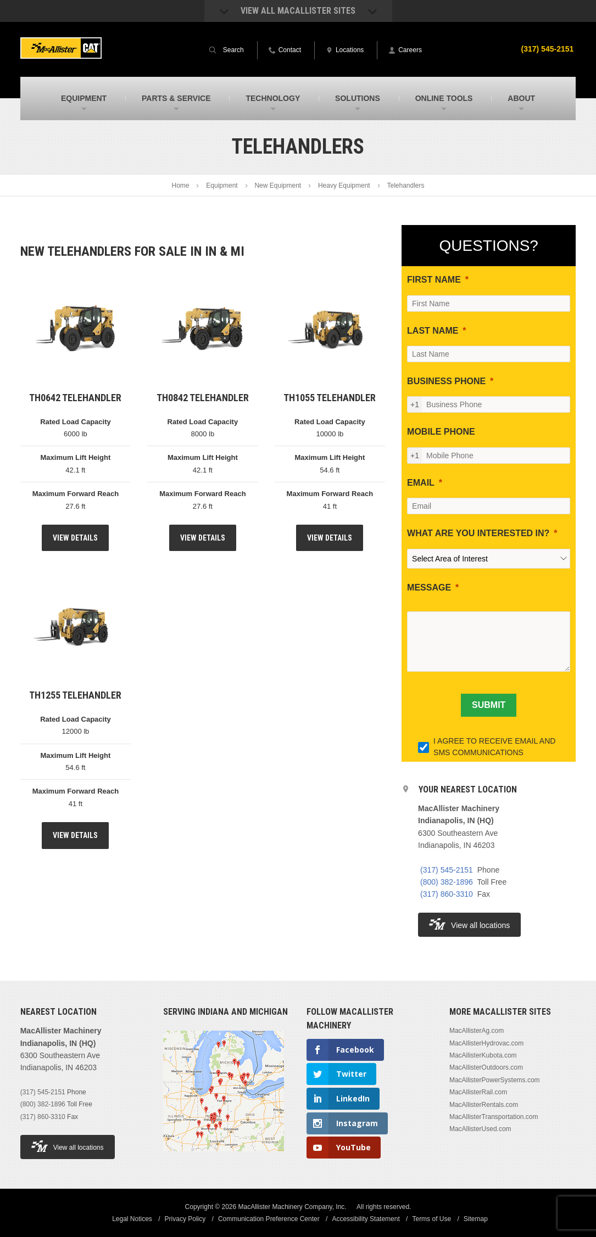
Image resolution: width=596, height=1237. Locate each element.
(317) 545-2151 (547, 48)
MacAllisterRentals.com (483, 1105)
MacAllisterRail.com (478, 1092)
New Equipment (277, 185)
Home (181, 185)
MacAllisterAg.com (476, 1030)
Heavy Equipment (344, 185)
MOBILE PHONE (441, 431)
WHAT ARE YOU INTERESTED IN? (478, 533)
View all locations (469, 924)
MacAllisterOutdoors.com (486, 1067)
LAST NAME (432, 330)
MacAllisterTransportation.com (493, 1117)
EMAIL (421, 482)
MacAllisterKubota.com (483, 1055)
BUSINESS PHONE (446, 381)
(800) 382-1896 (446, 882)
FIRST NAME (434, 279)
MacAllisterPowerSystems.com (494, 1080)
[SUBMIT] (488, 705)
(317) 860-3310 (446, 894)
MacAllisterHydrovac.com (486, 1043)
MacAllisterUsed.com (480, 1129)
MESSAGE (429, 587)
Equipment (221, 185)
